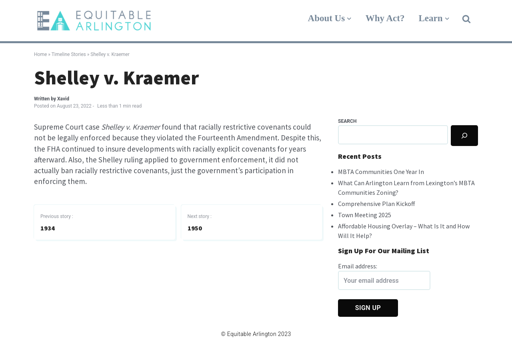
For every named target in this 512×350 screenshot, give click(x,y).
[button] (466, 18)
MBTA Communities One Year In (381, 172)
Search (347, 121)
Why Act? (385, 18)
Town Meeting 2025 (364, 215)
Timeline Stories (69, 54)
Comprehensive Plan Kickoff (376, 204)
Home (40, 54)
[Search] (464, 135)
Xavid (63, 99)
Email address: (384, 276)
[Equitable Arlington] (94, 20)
